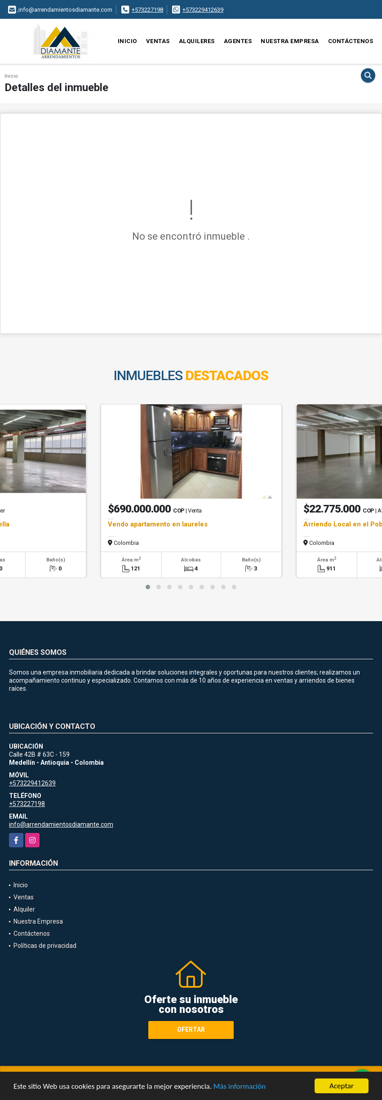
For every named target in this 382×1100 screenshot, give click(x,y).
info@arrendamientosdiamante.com (61, 824)
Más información (239, 1086)
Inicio (127, 41)
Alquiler (24, 909)
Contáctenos (350, 41)
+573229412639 (202, 9)
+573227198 (147, 9)
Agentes (238, 41)
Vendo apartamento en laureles (158, 524)
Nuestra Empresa (290, 41)
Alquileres (197, 41)
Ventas (158, 41)
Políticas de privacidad (44, 945)
